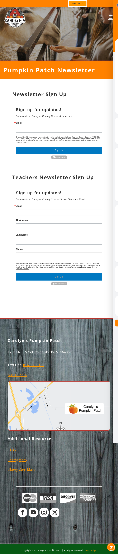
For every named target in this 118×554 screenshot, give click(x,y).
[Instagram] (44, 512)
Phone (19, 249)
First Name (22, 220)
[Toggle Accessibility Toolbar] (111, 547)
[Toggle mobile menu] (111, 17)
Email (19, 123)
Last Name (22, 235)
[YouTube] (33, 512)
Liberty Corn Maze (21, 469)
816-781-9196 (33, 365)
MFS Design (90, 550)
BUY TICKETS (17, 374)
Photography (17, 460)
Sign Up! (59, 150)
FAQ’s (12, 450)
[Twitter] (54, 512)
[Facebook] (22, 512)
